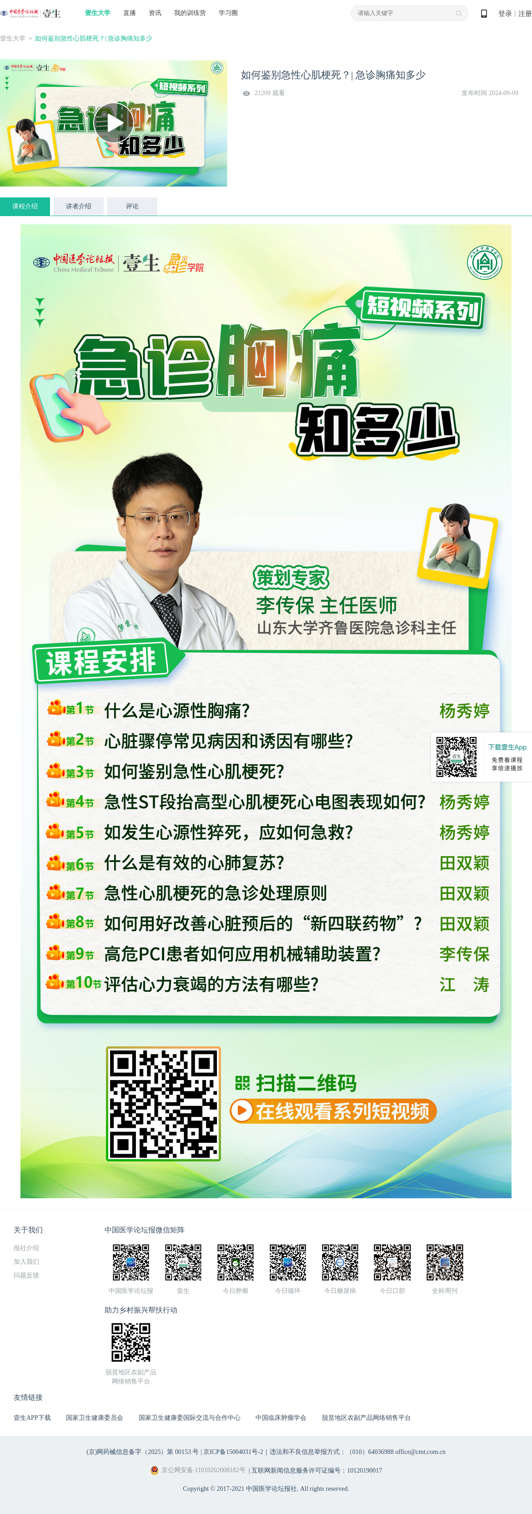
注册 (525, 13)
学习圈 (228, 13)
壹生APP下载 (32, 1417)
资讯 (155, 13)
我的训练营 (190, 13)
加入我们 (26, 1261)
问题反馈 (26, 1275)
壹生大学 (97, 13)
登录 (505, 13)
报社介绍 (26, 1248)
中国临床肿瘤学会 (281, 1417)
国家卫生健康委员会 (94, 1417)
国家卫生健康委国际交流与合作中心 (190, 1417)
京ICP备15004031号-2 (233, 1451)
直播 (129, 13)
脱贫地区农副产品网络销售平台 (366, 1417)
